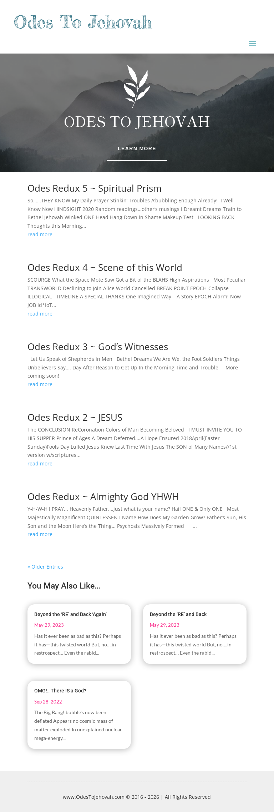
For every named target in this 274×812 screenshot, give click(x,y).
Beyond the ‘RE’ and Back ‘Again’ (70, 614)
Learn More (137, 148)
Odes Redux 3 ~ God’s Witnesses (97, 346)
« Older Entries (45, 566)
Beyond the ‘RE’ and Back (178, 614)
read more (39, 234)
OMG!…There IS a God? (60, 691)
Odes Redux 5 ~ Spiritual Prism (94, 188)
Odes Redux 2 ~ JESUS (74, 417)
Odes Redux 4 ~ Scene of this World (104, 267)
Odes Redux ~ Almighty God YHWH (103, 496)
